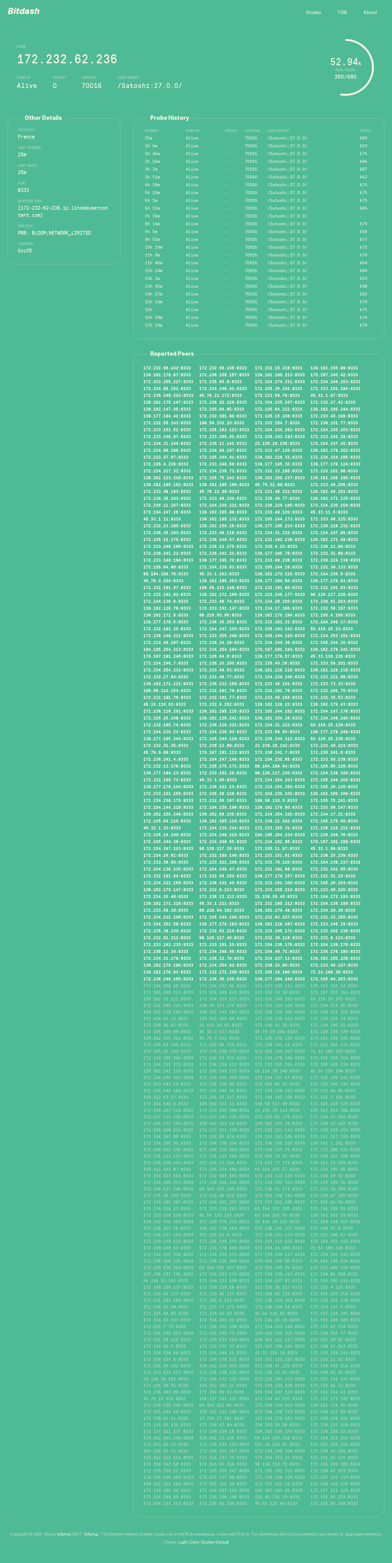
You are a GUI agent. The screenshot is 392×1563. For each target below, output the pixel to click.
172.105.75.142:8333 (223, 478)
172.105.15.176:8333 (167, 539)
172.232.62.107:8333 (278, 917)
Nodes (313, 12)
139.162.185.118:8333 (224, 821)
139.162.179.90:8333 (278, 807)
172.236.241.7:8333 (277, 752)
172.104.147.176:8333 (335, 711)
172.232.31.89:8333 (332, 553)
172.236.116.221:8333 (224, 725)
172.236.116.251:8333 (168, 711)
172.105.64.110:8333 (167, 821)
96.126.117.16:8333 (221, 848)
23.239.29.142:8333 (277, 745)
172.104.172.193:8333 (335, 896)
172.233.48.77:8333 (221, 677)
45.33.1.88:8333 (329, 848)
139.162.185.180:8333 (335, 478)
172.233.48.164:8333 (278, 697)
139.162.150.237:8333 (280, 478)
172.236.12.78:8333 (221, 958)
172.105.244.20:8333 (334, 642)
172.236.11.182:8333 (278, 821)
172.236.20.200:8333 (223, 663)
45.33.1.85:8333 (218, 780)
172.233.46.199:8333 (334, 416)
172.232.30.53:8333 (332, 697)
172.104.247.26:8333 (167, 512)
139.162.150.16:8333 (223, 526)
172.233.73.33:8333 (332, 684)
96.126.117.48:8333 (221, 938)
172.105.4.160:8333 (332, 615)
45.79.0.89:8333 (162, 752)
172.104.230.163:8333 (335, 430)
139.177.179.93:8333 (334, 581)
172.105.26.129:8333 (223, 793)
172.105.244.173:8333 (280, 519)
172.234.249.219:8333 (224, 835)
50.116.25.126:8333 (332, 725)
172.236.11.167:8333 (167, 505)
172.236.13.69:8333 (221, 745)
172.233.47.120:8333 (278, 450)
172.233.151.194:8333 (335, 388)
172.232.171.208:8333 (224, 972)
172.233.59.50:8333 (277, 732)
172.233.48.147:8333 (334, 965)
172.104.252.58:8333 (167, 924)
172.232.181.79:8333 (278, 690)
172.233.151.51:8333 (167, 430)
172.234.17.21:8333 (332, 814)
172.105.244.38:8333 (167, 841)
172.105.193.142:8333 (280, 629)
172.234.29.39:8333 (332, 910)
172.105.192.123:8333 (224, 430)
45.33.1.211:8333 (219, 903)
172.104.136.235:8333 (168, 869)
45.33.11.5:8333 (329, 512)
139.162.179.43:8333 (334, 704)
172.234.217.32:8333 (167, 471)
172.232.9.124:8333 (332, 938)
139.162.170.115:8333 (280, 574)
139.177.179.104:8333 (168, 787)
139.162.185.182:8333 (168, 484)
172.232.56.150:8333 (223, 876)
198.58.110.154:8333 (167, 690)
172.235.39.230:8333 (167, 931)
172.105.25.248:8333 (167, 718)
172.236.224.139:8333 (335, 560)
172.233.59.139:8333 (334, 759)
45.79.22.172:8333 (220, 395)
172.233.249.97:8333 (167, 436)
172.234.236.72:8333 (223, 471)
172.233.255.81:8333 (223, 436)
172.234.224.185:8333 (335, 457)
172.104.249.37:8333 (334, 622)
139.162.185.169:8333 (335, 793)
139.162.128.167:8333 (280, 924)
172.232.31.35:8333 (165, 745)
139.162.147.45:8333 (167, 409)
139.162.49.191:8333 (334, 491)
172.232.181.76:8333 (167, 697)
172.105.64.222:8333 (278, 409)
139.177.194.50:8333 (278, 581)
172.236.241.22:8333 (167, 553)
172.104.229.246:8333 (280, 677)
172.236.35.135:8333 (223, 979)
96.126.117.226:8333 (334, 594)
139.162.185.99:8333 (223, 512)
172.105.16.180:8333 (278, 972)
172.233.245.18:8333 (334, 924)
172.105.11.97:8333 (277, 848)
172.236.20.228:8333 (223, 402)
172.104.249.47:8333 (223, 869)
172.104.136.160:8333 (335, 773)
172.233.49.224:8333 (334, 745)
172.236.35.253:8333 (223, 622)
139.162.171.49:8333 (334, 539)
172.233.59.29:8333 (165, 910)
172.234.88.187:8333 (223, 450)
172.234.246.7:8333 (165, 663)
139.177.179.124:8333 (335, 464)
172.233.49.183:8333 (167, 491)
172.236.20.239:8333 (334, 855)
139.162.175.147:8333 (168, 402)
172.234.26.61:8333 (165, 855)
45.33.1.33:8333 (162, 828)
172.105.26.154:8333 (334, 883)
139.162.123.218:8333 (168, 478)
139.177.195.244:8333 (168, 738)
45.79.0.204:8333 (163, 581)
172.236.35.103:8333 (167, 498)
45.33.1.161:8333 (219, 574)
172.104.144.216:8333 (168, 807)
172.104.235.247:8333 (280, 402)
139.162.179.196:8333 (168, 965)
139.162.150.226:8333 (335, 958)
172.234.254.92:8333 (223, 965)
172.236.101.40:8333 (223, 883)
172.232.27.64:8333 (165, 677)
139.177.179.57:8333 (278, 656)
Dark (194, 1543)
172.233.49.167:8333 (167, 642)
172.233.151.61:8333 (278, 855)
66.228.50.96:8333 (220, 615)
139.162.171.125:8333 (335, 498)
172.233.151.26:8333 (223, 773)
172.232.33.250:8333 (334, 917)
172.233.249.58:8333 (223, 464)
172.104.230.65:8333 (278, 759)
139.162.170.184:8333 (280, 615)
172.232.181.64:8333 (167, 876)
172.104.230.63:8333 (223, 567)
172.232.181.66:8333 (278, 869)
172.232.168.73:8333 (167, 780)
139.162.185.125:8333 (224, 711)
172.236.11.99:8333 (332, 546)
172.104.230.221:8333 (224, 505)
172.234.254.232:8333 (168, 670)
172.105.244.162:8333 (280, 711)
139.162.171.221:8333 (168, 684)
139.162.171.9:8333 (165, 615)
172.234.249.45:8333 (223, 951)
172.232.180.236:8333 (280, 539)
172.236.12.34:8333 (165, 951)
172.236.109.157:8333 (224, 375)
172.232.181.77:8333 (223, 697)
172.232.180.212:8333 (280, 903)
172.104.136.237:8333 (335, 862)
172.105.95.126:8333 (334, 766)
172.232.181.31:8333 (278, 622)
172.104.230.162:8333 (280, 430)
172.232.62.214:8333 (223, 931)
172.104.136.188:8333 (335, 903)
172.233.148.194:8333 (168, 560)
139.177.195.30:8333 (278, 464)
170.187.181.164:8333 (280, 649)
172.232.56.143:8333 (167, 423)
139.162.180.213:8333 (280, 375)
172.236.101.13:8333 (223, 787)
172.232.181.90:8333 (223, 416)
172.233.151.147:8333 (224, 608)
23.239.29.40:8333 (276, 896)
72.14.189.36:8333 (331, 972)
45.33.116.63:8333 (164, 704)
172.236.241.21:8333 (223, 553)
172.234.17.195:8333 (278, 608)
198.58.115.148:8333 (223, 587)
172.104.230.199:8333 (224, 807)
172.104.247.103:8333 (168, 848)
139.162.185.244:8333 (335, 409)
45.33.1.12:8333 (162, 519)
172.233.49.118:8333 (223, 533)
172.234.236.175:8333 (168, 800)
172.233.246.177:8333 (280, 594)
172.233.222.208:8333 (224, 862)
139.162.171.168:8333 (224, 594)
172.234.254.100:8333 (280, 814)
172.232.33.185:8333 (278, 471)
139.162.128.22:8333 (278, 704)
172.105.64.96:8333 (165, 567)
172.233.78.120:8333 (278, 862)
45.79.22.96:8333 (219, 491)
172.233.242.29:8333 (334, 436)
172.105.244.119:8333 (224, 738)
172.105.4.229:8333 (165, 464)
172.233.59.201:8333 (334, 663)
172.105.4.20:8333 (276, 546)
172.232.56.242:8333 (167, 368)
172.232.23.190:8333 (167, 526)
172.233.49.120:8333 (278, 512)
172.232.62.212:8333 (167, 938)
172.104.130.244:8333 (224, 828)
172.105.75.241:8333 (334, 800)
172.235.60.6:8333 (220, 382)
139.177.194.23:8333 (167, 773)
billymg (63, 1534)
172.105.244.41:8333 (223, 457)
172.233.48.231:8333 (278, 491)
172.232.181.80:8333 (278, 587)
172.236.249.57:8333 (223, 539)
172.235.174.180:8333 (335, 951)
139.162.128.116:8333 (280, 670)
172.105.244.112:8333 (280, 738)
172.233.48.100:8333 (334, 890)
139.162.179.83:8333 (167, 972)
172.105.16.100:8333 (167, 835)
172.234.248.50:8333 (223, 841)
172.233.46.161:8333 (278, 684)
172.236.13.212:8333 (223, 896)
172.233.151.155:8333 (168, 793)
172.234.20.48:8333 (165, 896)
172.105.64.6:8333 (220, 656)
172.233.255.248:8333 (224, 636)
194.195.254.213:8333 (168, 649)
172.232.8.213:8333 (221, 890)
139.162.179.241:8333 (335, 649)
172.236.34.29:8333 (221, 642)
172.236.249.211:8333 (168, 636)
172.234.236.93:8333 (223, 732)
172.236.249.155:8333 (168, 979)
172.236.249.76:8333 (334, 835)
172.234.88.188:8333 (167, 450)
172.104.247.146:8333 (224, 759)
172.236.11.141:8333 (223, 443)
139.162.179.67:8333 (167, 375)
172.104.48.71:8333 (277, 951)
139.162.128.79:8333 (167, 608)
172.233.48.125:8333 (334, 519)
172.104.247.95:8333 (334, 533)
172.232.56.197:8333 (334, 608)
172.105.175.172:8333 (224, 766)
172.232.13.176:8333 (167, 766)
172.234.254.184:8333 (224, 649)
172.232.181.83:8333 (334, 587)
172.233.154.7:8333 (277, 423)
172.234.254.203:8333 (280, 780)
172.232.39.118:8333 (278, 938)
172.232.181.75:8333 (334, 690)
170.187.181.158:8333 (335, 841)
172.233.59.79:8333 (277, 395)
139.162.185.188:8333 (224, 484)
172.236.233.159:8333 (224, 684)
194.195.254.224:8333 (280, 835)
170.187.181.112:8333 (224, 752)
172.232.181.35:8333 (167, 629)
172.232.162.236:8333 (335, 931)
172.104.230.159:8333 (335, 505)
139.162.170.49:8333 (278, 910)
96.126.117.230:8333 (278, 773)
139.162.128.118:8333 (335, 670)
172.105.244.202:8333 (335, 780)
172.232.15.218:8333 (278, 368)
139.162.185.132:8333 (224, 519)
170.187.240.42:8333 (334, 375)
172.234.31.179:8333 (167, 958)
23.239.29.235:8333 (277, 443)
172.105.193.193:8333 (280, 436)
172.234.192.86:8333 (278, 841)
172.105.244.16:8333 (278, 567)
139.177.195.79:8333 (278, 553)
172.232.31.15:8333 (332, 876)
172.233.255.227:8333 (168, 382)
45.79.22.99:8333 (275, 484)
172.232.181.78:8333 (223, 690)
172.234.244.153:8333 (335, 382)
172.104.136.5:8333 (332, 574)
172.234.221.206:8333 (168, 917)
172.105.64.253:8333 (334, 979)
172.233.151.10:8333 (223, 944)
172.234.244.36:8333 (278, 642)
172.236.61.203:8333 (334, 601)
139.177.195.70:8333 (223, 560)
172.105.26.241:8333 (278, 388)
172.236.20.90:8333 (277, 965)
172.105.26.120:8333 (334, 787)
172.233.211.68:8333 (334, 677)
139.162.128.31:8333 (278, 457)
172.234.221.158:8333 (168, 883)
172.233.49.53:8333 (221, 670)
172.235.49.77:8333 (277, 498)
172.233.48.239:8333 (223, 498)
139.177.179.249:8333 (335, 732)
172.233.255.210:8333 (280, 890)
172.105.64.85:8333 (221, 409)
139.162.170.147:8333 (168, 890)
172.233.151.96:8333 (334, 471)
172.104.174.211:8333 (280, 382)
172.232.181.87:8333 (167, 587)
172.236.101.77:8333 (334, 423)
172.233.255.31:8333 (278, 828)
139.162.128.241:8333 (224, 718)
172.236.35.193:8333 (167, 533)
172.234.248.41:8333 (223, 388)
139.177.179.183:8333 (224, 924)
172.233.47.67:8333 (165, 457)
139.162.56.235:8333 (223, 814)
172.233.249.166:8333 (168, 546)
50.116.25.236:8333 (332, 738)
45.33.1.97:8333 (329, 395)
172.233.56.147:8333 (334, 807)
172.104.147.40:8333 (334, 443)
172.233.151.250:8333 (280, 787)
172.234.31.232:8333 (278, 533)
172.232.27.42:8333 (332, 402)
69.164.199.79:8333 (165, 574)
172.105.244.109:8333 (224, 917)
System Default (215, 1543)
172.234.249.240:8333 (335, 718)
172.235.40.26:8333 (277, 663)
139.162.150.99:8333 (334, 368)
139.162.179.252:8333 (335, 450)
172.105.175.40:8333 (334, 821)
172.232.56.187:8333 (223, 800)
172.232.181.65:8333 (334, 869)
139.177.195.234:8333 (280, 526)
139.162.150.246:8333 (168, 814)
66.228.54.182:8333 (221, 910)
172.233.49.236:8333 (278, 560)
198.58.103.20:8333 (221, 423)
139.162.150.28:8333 (278, 718)
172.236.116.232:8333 (335, 526)
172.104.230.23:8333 (167, 732)
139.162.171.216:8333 (168, 903)
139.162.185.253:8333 (224, 581)
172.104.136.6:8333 (165, 601)
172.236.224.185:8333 (280, 505)
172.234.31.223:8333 (278, 725)
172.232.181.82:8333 (167, 594)
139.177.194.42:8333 (167, 416)
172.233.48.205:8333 (334, 484)
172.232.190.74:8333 (167, 725)
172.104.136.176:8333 (335, 944)
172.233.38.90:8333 (165, 862)
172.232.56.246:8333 (223, 368)
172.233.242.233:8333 (168, 944)
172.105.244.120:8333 (280, 636)
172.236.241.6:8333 (332, 752)
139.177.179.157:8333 (280, 876)
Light (182, 1543)
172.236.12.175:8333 (223, 546)
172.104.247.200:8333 (224, 629)
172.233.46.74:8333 (221, 601)
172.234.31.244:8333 (167, 443)
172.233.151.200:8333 (280, 883)
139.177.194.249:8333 (280, 979)
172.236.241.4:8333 (165, 759)
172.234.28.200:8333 (278, 601)
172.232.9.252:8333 (221, 704)
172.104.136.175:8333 (280, 944)
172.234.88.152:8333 (167, 388)
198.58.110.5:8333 (276, 800)
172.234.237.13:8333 (278, 958)
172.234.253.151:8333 (335, 636)
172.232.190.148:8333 (224, 855)
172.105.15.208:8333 (278, 416)
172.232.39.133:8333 (334, 567)
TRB (342, 12)
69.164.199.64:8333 (277, 766)
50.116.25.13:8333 (331, 629)
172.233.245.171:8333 (280, 931)
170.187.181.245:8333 (168, 656)
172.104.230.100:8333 (280, 793)
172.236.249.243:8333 (168, 395)
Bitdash (23, 11)
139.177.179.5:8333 (165, 622)
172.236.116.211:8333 (335, 828)
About (370, 12)
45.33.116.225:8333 (332, 656)
